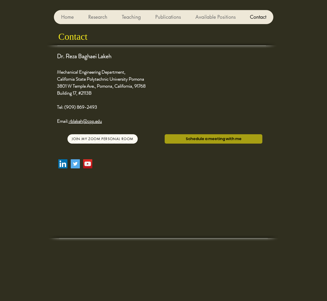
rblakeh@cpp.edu (85, 121)
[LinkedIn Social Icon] (62, 163)
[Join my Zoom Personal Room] (102, 139)
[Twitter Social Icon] (75, 163)
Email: (62, 121)
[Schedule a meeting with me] (213, 139)
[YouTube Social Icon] (87, 163)
